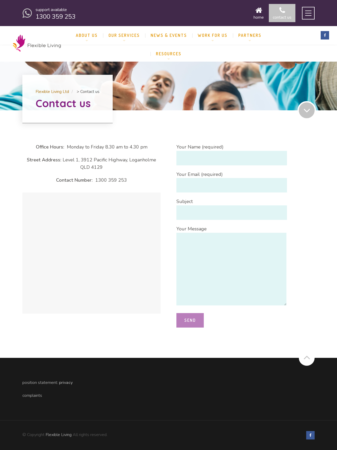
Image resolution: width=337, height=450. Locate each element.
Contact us (282, 13)
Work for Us (212, 35)
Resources (168, 53)
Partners (249, 35)
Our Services (124, 35)
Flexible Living (59, 435)
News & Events (169, 35)
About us (87, 35)
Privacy (66, 382)
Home (259, 13)
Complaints (32, 395)
